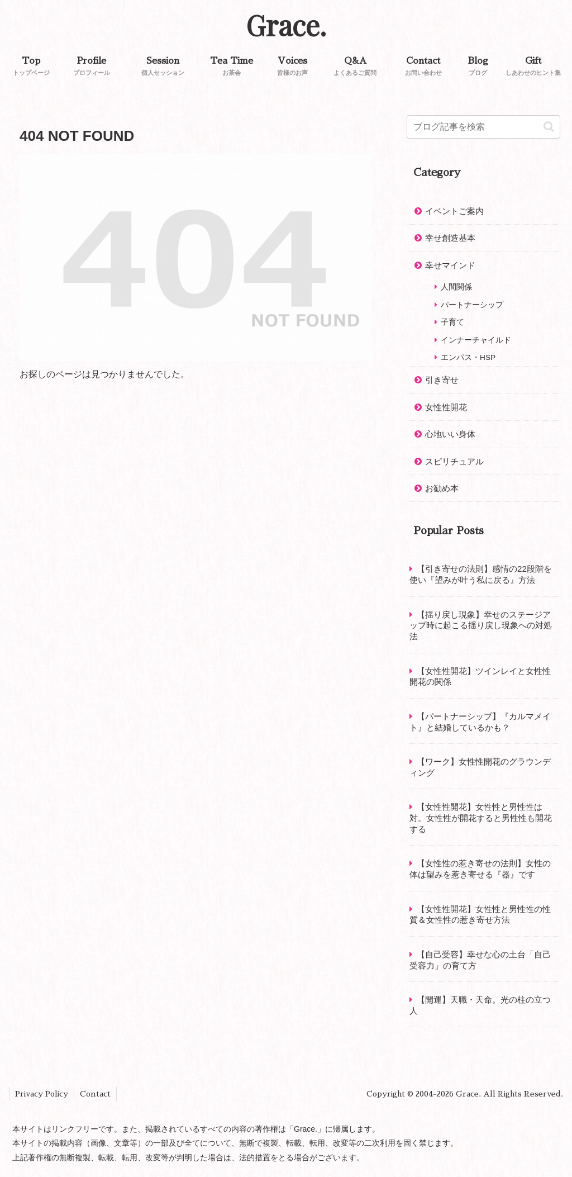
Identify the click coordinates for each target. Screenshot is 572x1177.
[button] (549, 126)
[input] (483, 127)
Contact (95, 1094)
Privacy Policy (41, 1094)
